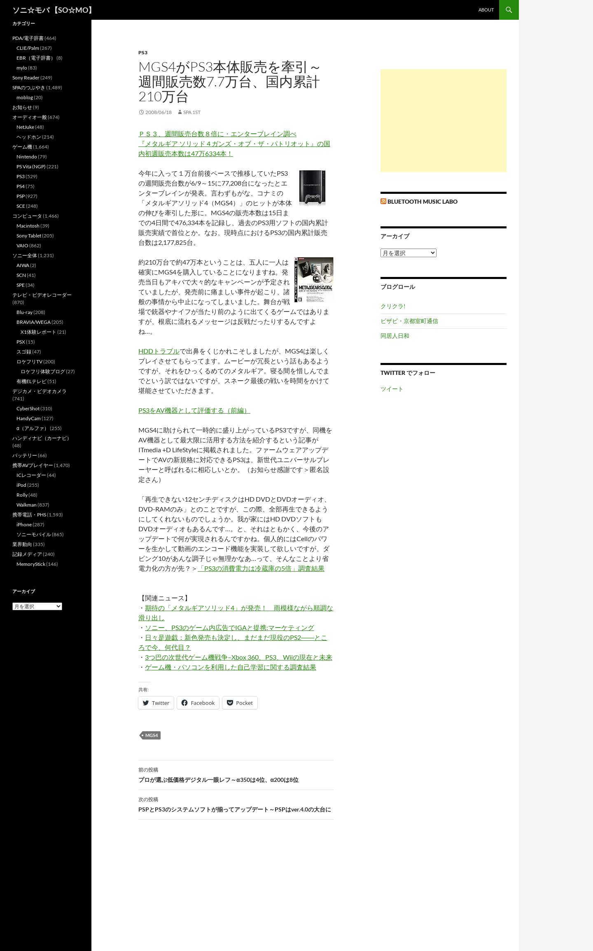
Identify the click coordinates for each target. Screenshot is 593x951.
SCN (21, 275)
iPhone (24, 524)
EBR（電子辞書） (36, 58)
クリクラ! (393, 305)
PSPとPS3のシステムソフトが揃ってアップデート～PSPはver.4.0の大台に (236, 804)
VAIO (22, 245)
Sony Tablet (28, 236)
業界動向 (22, 544)
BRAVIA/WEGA (33, 322)
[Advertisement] (444, 120)
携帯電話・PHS (29, 515)
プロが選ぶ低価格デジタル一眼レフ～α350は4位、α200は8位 (236, 774)
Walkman (26, 505)
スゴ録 (23, 352)
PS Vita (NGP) (31, 166)
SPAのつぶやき (28, 87)
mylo (21, 68)
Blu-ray (24, 312)
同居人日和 (395, 335)
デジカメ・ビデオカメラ (39, 391)
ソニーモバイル (33, 534)
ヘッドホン (28, 137)
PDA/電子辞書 (28, 38)
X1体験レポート (38, 332)
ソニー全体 (24, 255)
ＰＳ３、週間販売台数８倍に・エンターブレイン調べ (217, 133)
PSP (20, 196)
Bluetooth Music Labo (423, 201)
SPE (20, 285)
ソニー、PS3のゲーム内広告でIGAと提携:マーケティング (229, 627)
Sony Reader (26, 77)
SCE (20, 206)
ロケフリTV (29, 361)
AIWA (22, 265)
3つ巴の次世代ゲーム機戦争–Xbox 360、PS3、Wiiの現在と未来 (238, 657)
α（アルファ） (32, 428)
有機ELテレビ (31, 381)
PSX (20, 342)
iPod (21, 485)
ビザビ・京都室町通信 (409, 320)
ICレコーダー (31, 475)
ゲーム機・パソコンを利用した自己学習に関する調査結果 (230, 667)
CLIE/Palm (27, 48)
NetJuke (25, 127)
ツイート (392, 388)
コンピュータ (27, 216)
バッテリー (24, 455)
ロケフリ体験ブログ (43, 371)
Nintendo (26, 156)
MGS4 (151, 735)
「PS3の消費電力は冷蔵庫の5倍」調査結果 (261, 568)
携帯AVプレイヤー (32, 465)
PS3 (142, 52)
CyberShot (28, 408)
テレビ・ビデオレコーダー (42, 295)
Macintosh (28, 226)
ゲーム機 (22, 147)
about (486, 9)
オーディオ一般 (29, 117)
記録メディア (27, 554)
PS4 (20, 186)
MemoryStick (30, 564)
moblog (24, 97)
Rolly (22, 495)
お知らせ (22, 107)
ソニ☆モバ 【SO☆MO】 (54, 9)
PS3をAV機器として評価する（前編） (194, 410)
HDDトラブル (159, 351)
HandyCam (28, 418)
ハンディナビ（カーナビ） (42, 438)
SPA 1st (192, 112)
